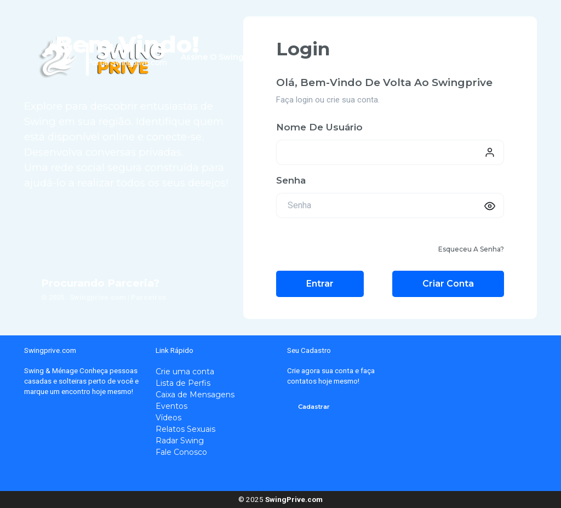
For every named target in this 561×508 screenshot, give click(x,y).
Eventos (171, 406)
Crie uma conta (185, 371)
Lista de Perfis (183, 383)
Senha (291, 180)
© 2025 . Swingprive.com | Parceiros (103, 297)
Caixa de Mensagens (195, 394)
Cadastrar (314, 406)
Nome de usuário (319, 127)
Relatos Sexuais (185, 429)
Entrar (320, 283)
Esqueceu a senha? (471, 249)
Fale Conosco (181, 452)
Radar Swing (180, 441)
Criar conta (448, 283)
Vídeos (168, 418)
